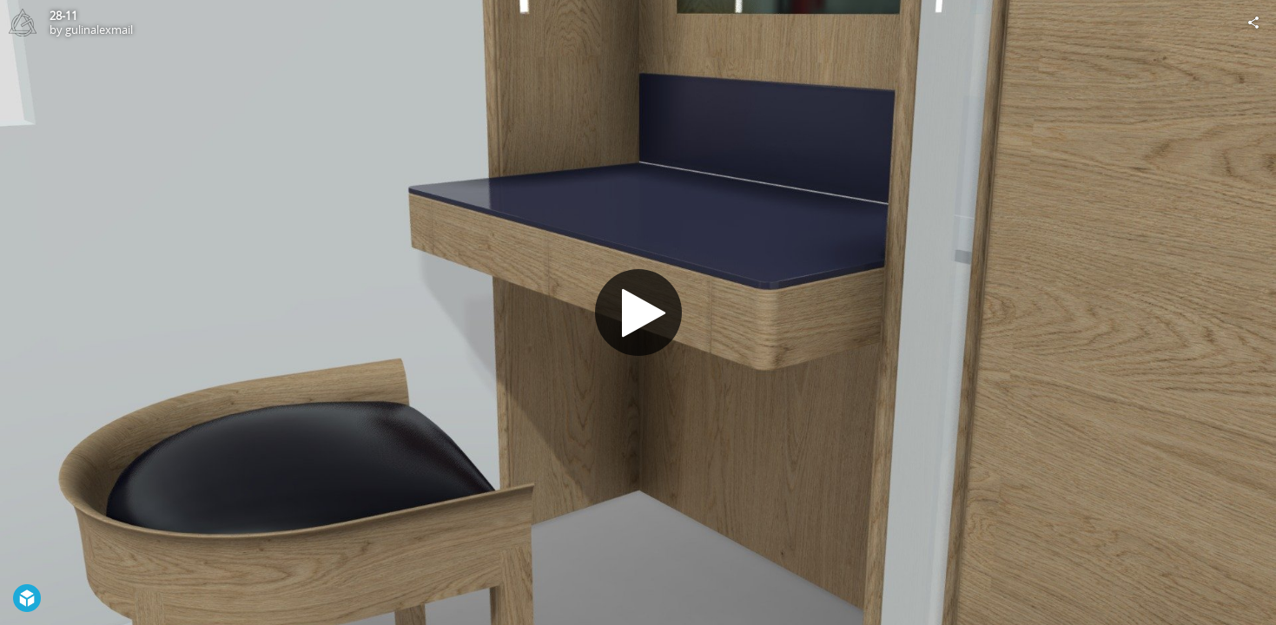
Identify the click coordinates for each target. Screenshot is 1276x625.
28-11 (63, 15)
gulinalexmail (99, 29)
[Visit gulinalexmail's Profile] (22, 22)
